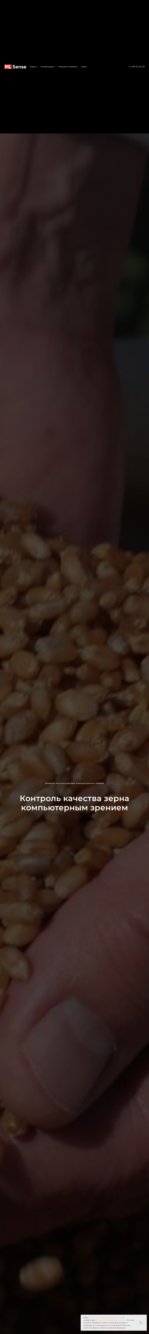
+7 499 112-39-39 (136, 66)
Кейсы (84, 67)
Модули (33, 67)
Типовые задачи (47, 67)
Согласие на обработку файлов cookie (105, 1318)
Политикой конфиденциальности (111, 1320)
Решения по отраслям (67, 67)
